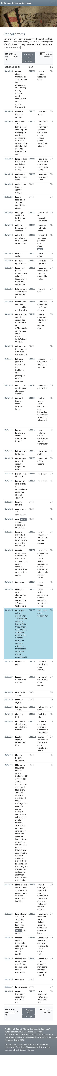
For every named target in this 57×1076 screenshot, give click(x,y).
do (16, 543)
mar (45, 550)
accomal (18, 202)
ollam (22, 790)
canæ (17, 795)
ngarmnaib (19, 760)
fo (22, 464)
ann (25, 79)
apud (23, 132)
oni (45, 307)
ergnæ (18, 822)
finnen (18, 925)
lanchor (18, 844)
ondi (20, 661)
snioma (40, 572)
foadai (40, 161)
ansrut (18, 792)
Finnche (18, 937)
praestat (23, 240)
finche (40, 954)
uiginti (18, 702)
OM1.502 (8, 212)
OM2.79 (32, 451)
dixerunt (19, 98)
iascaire (18, 651)
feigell (40, 748)
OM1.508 (8, 289)
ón (16, 476)
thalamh (40, 922)
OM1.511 (8, 346)
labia (45, 276)
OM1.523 (8, 532)
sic (21, 294)
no (38, 304)
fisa (46, 553)
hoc (23, 525)
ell (24, 742)
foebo (45, 121)
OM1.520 (8, 502)
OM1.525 (8, 582)
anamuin (19, 806)
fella (39, 320)
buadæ (18, 597)
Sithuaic (18, 967)
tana (44, 603)
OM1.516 (8, 451)
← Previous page (28, 55)
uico (24, 692)
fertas (22, 558)
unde (17, 87)
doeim (24, 291)
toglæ (17, 606)
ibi (41, 553)
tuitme (40, 270)
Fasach (40, 71)
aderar (40, 948)
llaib (17, 143)
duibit (40, 951)
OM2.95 (32, 991)
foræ (20, 781)
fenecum (19, 943)
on (24, 200)
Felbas (18, 301)
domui (23, 243)
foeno (23, 914)
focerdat (19, 648)
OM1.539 (8, 914)
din (24, 930)
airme (22, 825)
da (45, 412)
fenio (41, 461)
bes (20, 618)
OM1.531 (8, 699)
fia (39, 177)
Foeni (39, 458)
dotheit (20, 637)
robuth (20, 79)
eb (45, 164)
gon (41, 946)
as (38, 310)
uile (24, 635)
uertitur (18, 555)
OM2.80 (32, 458)
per (16, 922)
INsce (23, 839)
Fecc (39, 260)
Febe (17, 127)
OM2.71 (32, 268)
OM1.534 (8, 721)
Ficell (17, 737)
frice (45, 997)
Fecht (17, 253)
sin (24, 146)
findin (39, 927)
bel (16, 284)
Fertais (18, 550)
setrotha (23, 853)
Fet (16, 610)
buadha (40, 597)
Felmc (40, 359)
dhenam (40, 543)
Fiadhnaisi (42, 174)
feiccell (18, 742)
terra (21, 922)
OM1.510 (8, 314)
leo (16, 187)
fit (23, 624)
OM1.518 (8, 474)
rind (23, 143)
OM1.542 (8, 979)
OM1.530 (8, 692)
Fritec (40, 991)
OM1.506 (8, 260)
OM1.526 (8, 589)
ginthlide (41, 129)
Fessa (17, 589)
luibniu (18, 435)
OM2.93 (32, 937)
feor (20, 916)
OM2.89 (32, 714)
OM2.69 (32, 253)
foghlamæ (19, 370)
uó (25, 339)
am (17, 919)
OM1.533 (8, 714)
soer (17, 853)
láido (24, 844)
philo (17, 361)
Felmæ (18, 346)
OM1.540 (8, 937)
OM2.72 (32, 289)
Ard (16, 828)
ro (22, 177)
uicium (40, 667)
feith (24, 861)
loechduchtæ (20, 600)
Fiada (17, 159)
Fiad (17, 197)
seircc (44, 361)
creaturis (19, 230)
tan (45, 451)
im (19, 349)
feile (17, 297)
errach (20, 476)
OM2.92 (32, 914)
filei (16, 768)
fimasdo (40, 890)
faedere (18, 200)
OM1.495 (8, 71)
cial (38, 739)
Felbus (40, 301)
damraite (44, 414)
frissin (23, 627)
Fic (38, 661)
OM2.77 (32, 398)
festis (39, 592)
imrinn (18, 839)
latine (39, 79)
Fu (38, 721)
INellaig (18, 803)
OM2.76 (32, 385)
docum (18, 640)
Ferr (17, 519)
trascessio (41, 77)
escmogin (21, 629)
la (21, 187)
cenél (17, 635)
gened (40, 140)
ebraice (18, 74)
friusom (18, 654)
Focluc (18, 864)
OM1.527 (8, 610)
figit (17, 228)
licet (17, 486)
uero (22, 979)
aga (42, 540)
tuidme (21, 284)
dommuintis (20, 138)
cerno (19, 890)
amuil (45, 916)
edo (19, 388)
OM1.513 (8, 385)
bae (22, 349)
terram (44, 263)
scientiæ (18, 381)
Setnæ (22, 964)
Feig (17, 225)
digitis (17, 575)
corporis (18, 682)
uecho (17, 256)
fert (23, 545)
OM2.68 (32, 235)
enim (23, 161)
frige (23, 997)
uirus (21, 492)
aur (41, 964)
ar (24, 135)
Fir (16, 979)
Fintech (18, 958)
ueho (39, 256)
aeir (24, 779)
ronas (45, 177)
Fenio (24, 458)
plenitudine (42, 388)
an (38, 179)
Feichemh (41, 218)
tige (22, 235)
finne (20, 895)
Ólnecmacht (22, 328)
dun (23, 972)
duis (17, 842)
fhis (21, 364)
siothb (41, 969)
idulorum (19, 595)
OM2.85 (32, 589)
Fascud (18, 111)
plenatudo (19, 391)
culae (25, 273)
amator (18, 378)
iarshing (18, 872)
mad (22, 140)
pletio (23, 385)
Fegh (39, 225)
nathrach (19, 643)
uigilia (17, 739)
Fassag (18, 71)
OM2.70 (32, 260)
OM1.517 (8, 458)
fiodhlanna (41, 732)
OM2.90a (32, 737)
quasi (17, 238)
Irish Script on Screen (25, 1050)
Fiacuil (18, 268)
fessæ (19, 603)
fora (20, 779)
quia (22, 212)
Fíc (16, 661)
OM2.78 (32, 430)
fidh (24, 184)
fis (47, 301)
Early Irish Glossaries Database (16, 3)
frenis (23, 509)
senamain (19, 855)
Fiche (17, 699)
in (47, 127)
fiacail (17, 281)
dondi (17, 310)
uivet (39, 613)
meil (22, 999)
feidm (17, 454)
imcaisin (40, 909)
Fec (16, 260)
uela (25, 289)
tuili (40, 555)
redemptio (19, 167)
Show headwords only (12, 47)
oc (19, 540)
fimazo (24, 887)
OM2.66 (32, 212)
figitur (18, 263)
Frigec (18, 991)
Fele (17, 289)
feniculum (41, 940)
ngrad (22, 787)
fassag (18, 90)
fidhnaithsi (41, 729)
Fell (16, 314)
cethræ (18, 190)
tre (42, 919)
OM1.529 (8, 677)
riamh (17, 82)
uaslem (18, 811)
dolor (17, 679)
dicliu (23, 281)
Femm (18, 430)
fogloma (41, 367)
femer (40, 444)
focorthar (19, 354)
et (25, 127)
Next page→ (28, 61)
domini (18, 169)
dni (40, 169)
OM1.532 (8, 707)
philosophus (20, 375)
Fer (16, 474)
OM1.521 (8, 509)
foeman (18, 401)
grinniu (18, 117)
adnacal (18, 535)
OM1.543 (8, 987)
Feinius (18, 469)
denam (24, 540)
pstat (41, 240)
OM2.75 (32, 359)
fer (16, 325)
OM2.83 (32, 550)
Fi (16, 721)
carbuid (40, 564)
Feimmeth (20, 451)
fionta (40, 898)
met (22, 454)
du (22, 320)
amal (19, 291)
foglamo (19, 776)
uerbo (17, 887)
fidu (45, 664)
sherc (17, 364)
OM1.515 (8, 430)
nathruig (19, 621)
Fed (39, 385)
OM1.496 (8, 111)
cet (24, 537)
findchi (18, 954)
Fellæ (22, 317)
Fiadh (39, 714)
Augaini (18, 961)
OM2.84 (32, 582)
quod (17, 96)
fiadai (17, 161)
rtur (39, 215)
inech (43, 739)
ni (22, 817)
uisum (21, 228)
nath (24, 814)
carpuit (18, 553)
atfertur (18, 566)
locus (44, 901)
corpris (40, 669)
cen (22, 833)
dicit (17, 492)
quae (19, 522)
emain (17, 833)
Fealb (39, 314)
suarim (18, 858)
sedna (44, 967)
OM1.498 (8, 159)
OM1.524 (8, 550)
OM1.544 (8, 991)
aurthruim (19, 875)
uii (18, 787)
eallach (18, 817)
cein (17, 331)
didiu (17, 898)
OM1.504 (8, 235)
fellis (24, 310)
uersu (39, 585)
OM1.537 (8, 765)
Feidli (17, 184)
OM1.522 (8, 519)
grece (39, 276)
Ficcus (18, 677)
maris (39, 438)
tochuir (42, 616)
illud (22, 527)
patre (17, 461)
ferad (23, 331)
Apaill (23, 129)
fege (22, 238)
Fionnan (41, 914)
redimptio (43, 167)
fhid (17, 717)
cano (17, 831)
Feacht (40, 253)
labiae (17, 279)
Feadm (40, 398)
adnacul (40, 535)
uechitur (18, 215)
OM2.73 (32, 301)
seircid (18, 773)
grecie (22, 276)
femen (20, 632)
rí (46, 412)
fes (16, 304)
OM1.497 (8, 121)
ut (22, 461)
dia (46, 159)
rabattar (41, 325)
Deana (18, 132)
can (24, 831)
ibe (25, 561)
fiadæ (17, 177)
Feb (17, 121)
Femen (18, 398)
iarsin (17, 339)
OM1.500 (8, 184)
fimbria (18, 433)
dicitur (22, 87)
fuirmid (22, 798)
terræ (23, 263)
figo (17, 270)
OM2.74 (32, 314)
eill (46, 748)
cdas (40, 230)
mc (43, 417)
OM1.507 (8, 268)
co (23, 858)
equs (39, 317)
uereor (18, 525)
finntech (40, 975)
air (45, 927)
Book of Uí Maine (37, 1044)
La (16, 847)
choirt (20, 543)
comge (18, 192)
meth (39, 454)
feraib (17, 537)
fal (16, 349)
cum (24, 555)
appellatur (19, 497)
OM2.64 (32, 159)
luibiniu (40, 435)
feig (17, 745)
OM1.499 (8, 174)
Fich (17, 692)
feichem (18, 218)
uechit (18, 220)
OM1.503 (8, 225)
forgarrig (19, 336)
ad (43, 553)
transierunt (20, 107)
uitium (23, 679)
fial (18, 294)
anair (17, 825)
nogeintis (19, 149)
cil (42, 273)
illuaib (44, 132)
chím (42, 893)
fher (22, 919)
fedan (22, 205)
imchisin (18, 901)
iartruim (21, 880)
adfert (40, 558)
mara (17, 561)
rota (17, 558)
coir (16, 545)
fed (46, 143)
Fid (16, 707)
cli (22, 792)
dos (21, 795)
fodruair (41, 143)
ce (22, 82)
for (16, 866)
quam (17, 527)
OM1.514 (8, 398)
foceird (18, 624)
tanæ (23, 606)
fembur (18, 441)
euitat (18, 613)
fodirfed (19, 151)
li (26, 776)
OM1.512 (8, 359)
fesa (39, 603)
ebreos (23, 164)
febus (19, 124)
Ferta (17, 532)
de (16, 101)
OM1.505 (8, 253)
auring (21, 866)
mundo (18, 104)
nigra (21, 946)
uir (16, 484)
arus (19, 695)
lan (16, 393)
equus (23, 314)
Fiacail (40, 268)
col (18, 820)
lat (16, 895)
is (25, 307)
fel (24, 301)
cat (18, 333)
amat (21, 768)
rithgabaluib (20, 514)
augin (39, 961)
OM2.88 (32, 707)
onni (42, 661)
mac (17, 367)
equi (39, 328)
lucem (17, 243)
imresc (18, 836)
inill (20, 709)
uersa (23, 582)
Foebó (23, 121)
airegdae (19, 146)
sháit (20, 393)
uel (46, 212)
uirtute (23, 484)
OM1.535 (8, 737)
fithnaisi (18, 729)
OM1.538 (8, 885)
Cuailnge (19, 342)
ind (24, 294)
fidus (25, 707)
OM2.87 (32, 661)
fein (45, 458)
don (44, 930)
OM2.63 (32, 121)
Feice (17, 235)
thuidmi (18, 273)
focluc (17, 800)
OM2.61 (32, 71)
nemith (18, 814)
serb (17, 307)
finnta (24, 893)
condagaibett (21, 657)
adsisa (18, 564)
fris (16, 999)
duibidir (18, 951)
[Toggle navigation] (53, 3)
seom (17, 140)
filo (38, 361)
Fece (39, 235)
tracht (18, 627)
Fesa (39, 589)
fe (38, 417)
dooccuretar (20, 616)
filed (17, 790)
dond (24, 618)
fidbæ (22, 727)
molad (18, 784)
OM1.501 (8, 197)
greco (24, 885)
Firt (17, 987)
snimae (24, 569)
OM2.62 (32, 111)
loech (20, 933)
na (20, 143)
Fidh (39, 707)
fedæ (22, 351)
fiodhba (40, 727)
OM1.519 (8, 481)
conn (21, 828)
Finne (17, 885)
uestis (17, 592)
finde (39, 904)
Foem (40, 430)
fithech (40, 742)
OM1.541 (8, 958)
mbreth (18, 93)
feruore (18, 505)
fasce (17, 114)
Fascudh (41, 111)
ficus (17, 664)
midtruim (22, 877)
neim (24, 724)
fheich (40, 750)
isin (25, 624)
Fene (17, 458)
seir (25, 864)
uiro (22, 481)
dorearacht (20, 85)
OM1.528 (8, 661)
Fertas (40, 550)
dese (39, 901)
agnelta (44, 420)
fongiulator (20, 466)
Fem (39, 451)
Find (17, 914)
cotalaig (18, 646)
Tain (22, 339)
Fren (17, 509)
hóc (19, 101)
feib (24, 151)
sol (23, 127)
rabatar (18, 322)
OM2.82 (32, 532)
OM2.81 (32, 474)
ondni (17, 940)
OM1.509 (8, 301)
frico (17, 994)
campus (18, 406)
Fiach (17, 212)
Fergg (18, 502)
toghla (40, 606)
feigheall (41, 737)
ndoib (17, 154)
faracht (40, 464)
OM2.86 (32, 610)
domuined (41, 127)
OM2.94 (32, 958)
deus (25, 159)
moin (24, 850)
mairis (17, 438)
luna (17, 129)
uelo (39, 291)
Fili (16, 765)
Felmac (18, 359)
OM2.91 (32, 885)
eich (24, 322)
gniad (24, 961)
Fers (17, 582)
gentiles (18, 135)
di (22, 822)
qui (24, 98)
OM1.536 (8, 755)
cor (18, 179)
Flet (17, 385)
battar (40, 412)
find (22, 925)
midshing (19, 869)
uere (22, 474)
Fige (17, 755)
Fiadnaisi (19, 174)
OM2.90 (32, 721)
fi (46, 270)
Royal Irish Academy (29, 1047)
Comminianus (21, 489)
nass (25, 177)
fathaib (18, 861)
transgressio (20, 77)
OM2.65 (32, 174)
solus (22, 898)
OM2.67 (32, 225)
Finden (40, 925)
